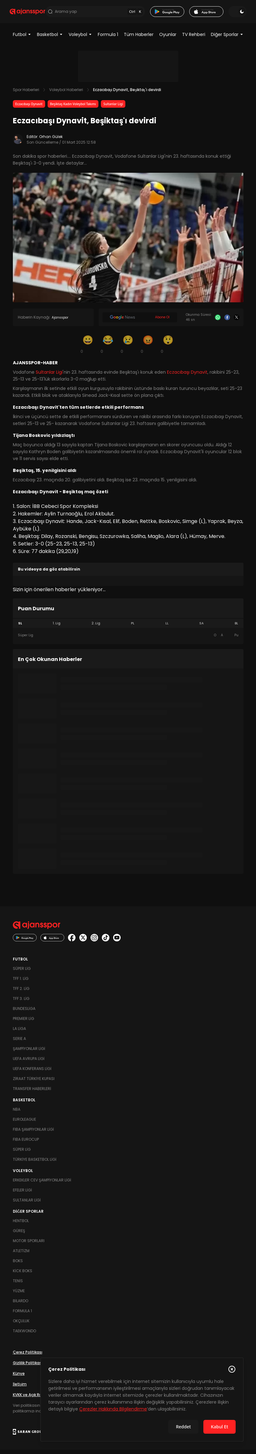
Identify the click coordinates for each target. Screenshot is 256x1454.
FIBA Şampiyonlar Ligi (33, 1133)
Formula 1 (108, 39)
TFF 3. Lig (21, 1003)
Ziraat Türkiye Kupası (34, 1083)
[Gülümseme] (88, 348)
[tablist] (128, 627)
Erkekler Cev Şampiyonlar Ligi (42, 1184)
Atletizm (21, 1255)
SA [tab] (201, 627)
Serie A (19, 1043)
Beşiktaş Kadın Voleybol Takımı (73, 108)
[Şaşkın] (168, 348)
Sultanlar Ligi (113, 108)
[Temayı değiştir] (234, 13)
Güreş (19, 1235)
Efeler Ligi (22, 1194)
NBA (16, 1113)
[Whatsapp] (218, 322)
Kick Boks (22, 1275)
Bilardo (20, 1305)
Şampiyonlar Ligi (29, 1053)
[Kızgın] (148, 348)
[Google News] (139, 322)
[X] (236, 322)
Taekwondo (24, 1335)
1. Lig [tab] (56, 627)
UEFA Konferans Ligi (32, 1073)
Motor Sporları (28, 1245)
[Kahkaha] (108, 348)
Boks (18, 1265)
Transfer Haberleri (32, 1093)
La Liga (19, 1033)
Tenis (18, 1285)
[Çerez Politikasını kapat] (232, 1369)
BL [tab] (236, 627)
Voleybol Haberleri (66, 94)
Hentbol (21, 1225)
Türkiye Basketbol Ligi (34, 1163)
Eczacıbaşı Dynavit (29, 108)
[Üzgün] (128, 348)
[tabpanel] (128, 639)
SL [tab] (20, 627)
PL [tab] (132, 627)
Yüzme (19, 1295)
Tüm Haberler (139, 39)
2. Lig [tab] (95, 627)
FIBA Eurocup (26, 1143)
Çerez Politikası (27, 1356)
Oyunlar (167, 39)
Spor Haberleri (26, 94)
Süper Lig (22, 972)
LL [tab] (167, 627)
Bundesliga (24, 1013)
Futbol (22, 39)
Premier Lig (23, 1023)
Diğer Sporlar (227, 39)
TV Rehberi (193, 39)
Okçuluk (21, 1325)
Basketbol (50, 39)
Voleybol (80, 39)
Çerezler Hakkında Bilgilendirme (113, 1409)
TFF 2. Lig (21, 993)
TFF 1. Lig (21, 983)
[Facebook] (227, 322)
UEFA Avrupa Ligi (28, 1063)
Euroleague (24, 1123)
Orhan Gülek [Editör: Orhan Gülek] (51, 141)
